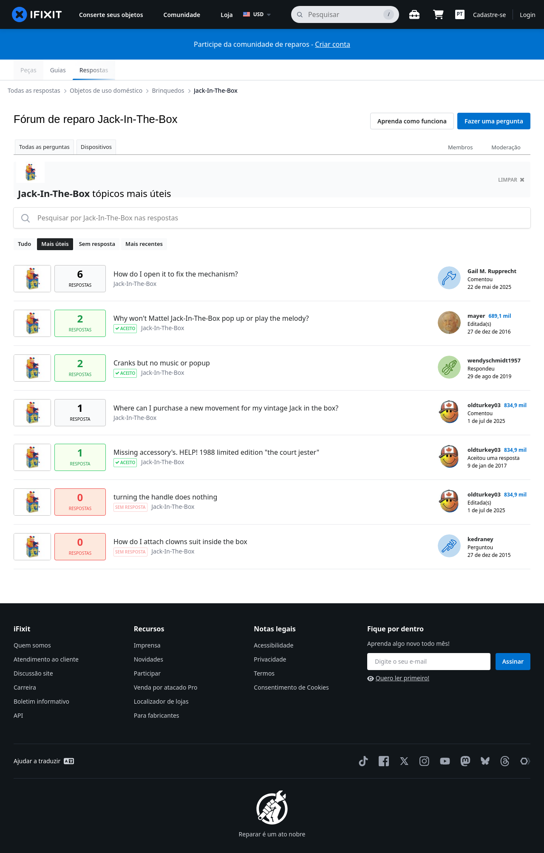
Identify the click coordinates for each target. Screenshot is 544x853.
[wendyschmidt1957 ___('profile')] (449, 346)
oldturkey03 (484, 384)
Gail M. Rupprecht (492, 250)
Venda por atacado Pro (166, 667)
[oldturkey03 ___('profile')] (449, 391)
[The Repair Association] (523, 741)
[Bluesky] (483, 740)
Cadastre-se (489, 15)
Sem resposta (97, 223)
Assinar (513, 641)
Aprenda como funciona (412, 101)
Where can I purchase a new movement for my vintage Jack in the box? (225, 387)
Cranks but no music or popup (161, 342)
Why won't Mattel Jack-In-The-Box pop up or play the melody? (211, 297)
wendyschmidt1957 (494, 340)
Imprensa (147, 625)
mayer (476, 295)
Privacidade (270, 639)
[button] (459, 14)
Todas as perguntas (44, 126)
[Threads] (503, 741)
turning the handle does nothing (165, 476)
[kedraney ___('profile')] (449, 525)
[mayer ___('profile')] (449, 302)
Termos (264, 653)
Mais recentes (144, 223)
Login (528, 15)
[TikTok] (361, 741)
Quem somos (32, 625)
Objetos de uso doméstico (112, 70)
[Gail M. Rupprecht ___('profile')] (449, 257)
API (18, 695)
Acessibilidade (273, 625)
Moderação (506, 127)
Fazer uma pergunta (494, 101)
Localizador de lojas (161, 681)
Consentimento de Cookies (291, 667)
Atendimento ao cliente (46, 639)
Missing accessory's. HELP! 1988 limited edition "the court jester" (216, 431)
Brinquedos (175, 70)
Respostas (509, 70)
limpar (511, 159)
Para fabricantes (156, 695)
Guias (473, 70)
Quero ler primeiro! (398, 657)
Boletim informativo (41, 681)
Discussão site (33, 653)
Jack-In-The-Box (222, 70)
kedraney (480, 518)
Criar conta (332, 44)
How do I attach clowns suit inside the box (180, 521)
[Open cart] (438, 14)
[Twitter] (402, 741)
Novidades (148, 639)
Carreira (25, 667)
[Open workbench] (414, 14)
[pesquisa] (345, 14)
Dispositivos (96, 126)
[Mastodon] (463, 741)
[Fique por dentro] (428, 641)
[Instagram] (423, 741)
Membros (460, 127)
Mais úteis (54, 223)
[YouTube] (443, 741)
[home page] (37, 14)
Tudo (24, 223)
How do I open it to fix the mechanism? (175, 253)
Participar (147, 653)
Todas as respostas (40, 70)
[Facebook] (382, 741)
